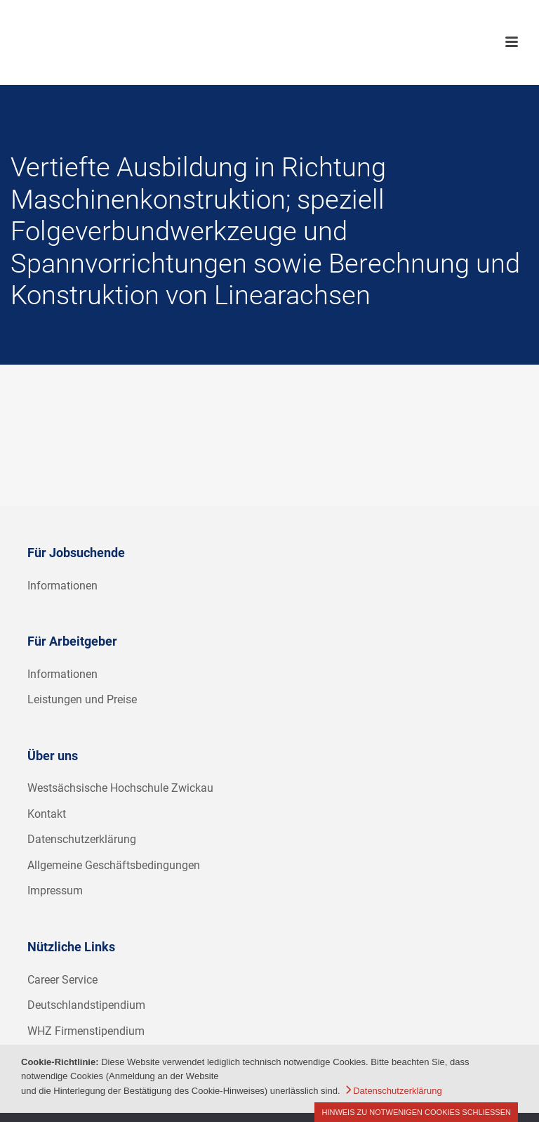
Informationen (62, 585)
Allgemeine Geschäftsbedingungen (113, 865)
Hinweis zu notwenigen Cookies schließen (416, 1112)
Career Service (62, 979)
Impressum (55, 890)
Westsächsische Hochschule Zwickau (120, 788)
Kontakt (46, 814)
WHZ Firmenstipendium (86, 1031)
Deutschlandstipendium (86, 1005)
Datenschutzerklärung (81, 839)
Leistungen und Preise (82, 699)
